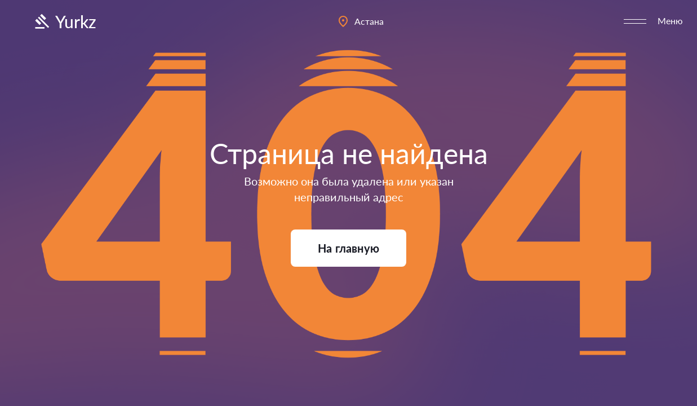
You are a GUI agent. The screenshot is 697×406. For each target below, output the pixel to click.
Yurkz (64, 21)
